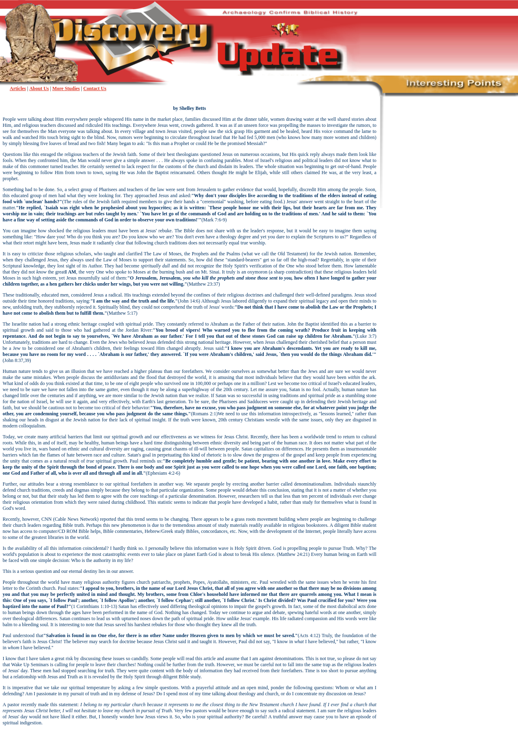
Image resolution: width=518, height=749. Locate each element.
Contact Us (94, 88)
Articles (18, 88)
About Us (39, 88)
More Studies (66, 88)
